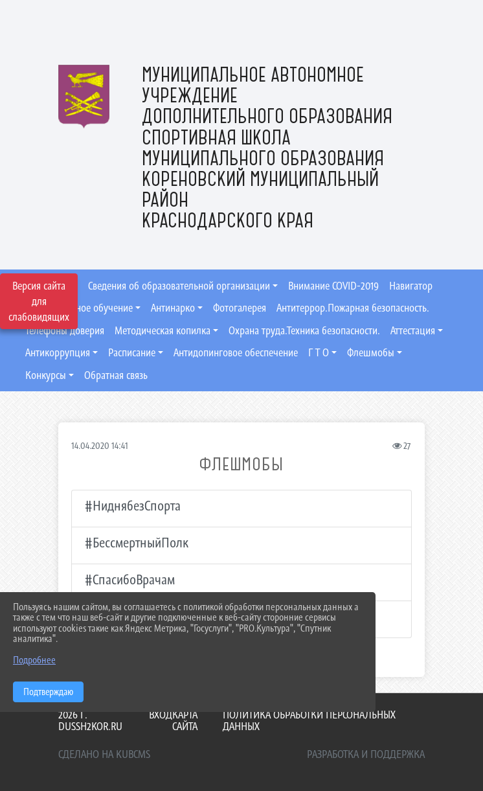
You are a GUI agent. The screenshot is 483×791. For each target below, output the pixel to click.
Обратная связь (116, 375)
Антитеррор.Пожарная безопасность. (352, 308)
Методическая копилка (162, 330)
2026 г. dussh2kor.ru (90, 720)
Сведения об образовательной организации (179, 286)
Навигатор (410, 286)
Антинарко (173, 308)
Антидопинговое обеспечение (236, 352)
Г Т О (318, 352)
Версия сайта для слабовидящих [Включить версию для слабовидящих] (38, 301)
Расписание (131, 352)
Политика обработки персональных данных (309, 720)
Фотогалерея (239, 308)
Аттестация (412, 330)
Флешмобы (370, 352)
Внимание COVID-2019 (333, 286)
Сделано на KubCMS (104, 754)
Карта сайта (184, 720)
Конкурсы (45, 375)
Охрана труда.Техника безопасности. (304, 330)
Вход (160, 714)
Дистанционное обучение (79, 308)
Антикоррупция (57, 352)
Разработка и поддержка (366, 754)
